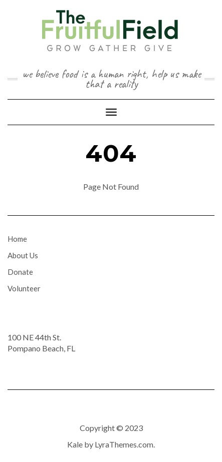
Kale (75, 444)
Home (17, 238)
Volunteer (24, 288)
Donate (20, 271)
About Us (23, 255)
